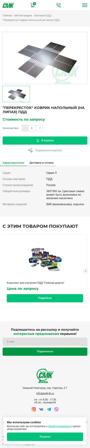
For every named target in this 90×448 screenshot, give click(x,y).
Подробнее (45, 298)
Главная (7, 15)
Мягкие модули (23, 15)
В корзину (45, 140)
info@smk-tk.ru (45, 393)
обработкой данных (59, 426)
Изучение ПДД (42, 15)
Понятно (45, 436)
